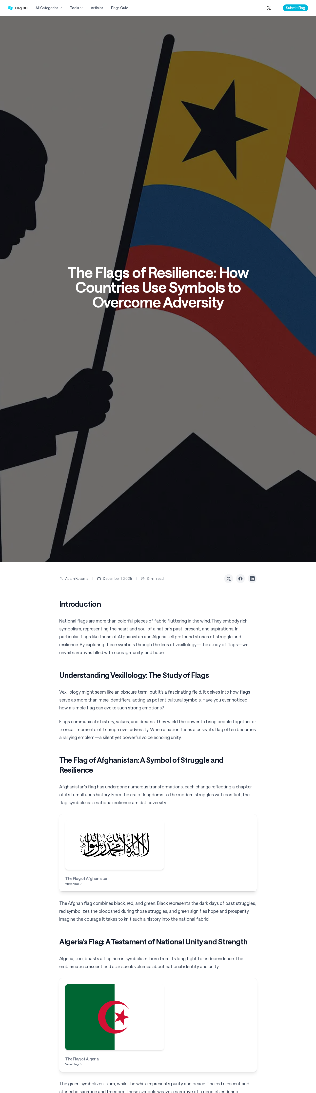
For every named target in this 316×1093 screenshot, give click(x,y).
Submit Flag (295, 8)
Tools (76, 8)
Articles (97, 8)
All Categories (49, 8)
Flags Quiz (119, 8)
